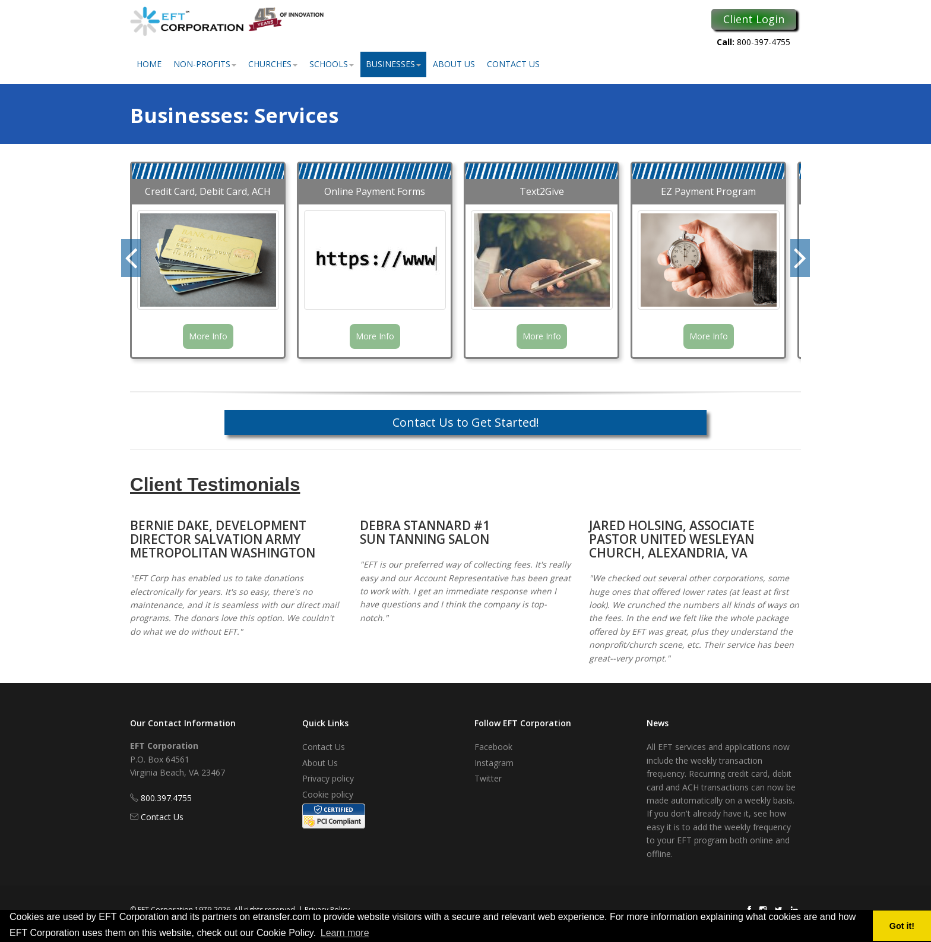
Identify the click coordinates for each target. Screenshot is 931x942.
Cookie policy (327, 794)
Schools (331, 64)
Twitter (488, 778)
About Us (454, 64)
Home (149, 64)
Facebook (493, 746)
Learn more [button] (345, 933)
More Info (208, 336)
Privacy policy (328, 778)
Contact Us (513, 64)
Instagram (494, 762)
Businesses (393, 64)
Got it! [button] (901, 926)
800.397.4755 (166, 798)
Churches (272, 64)
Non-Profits (204, 64)
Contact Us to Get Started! (465, 422)
